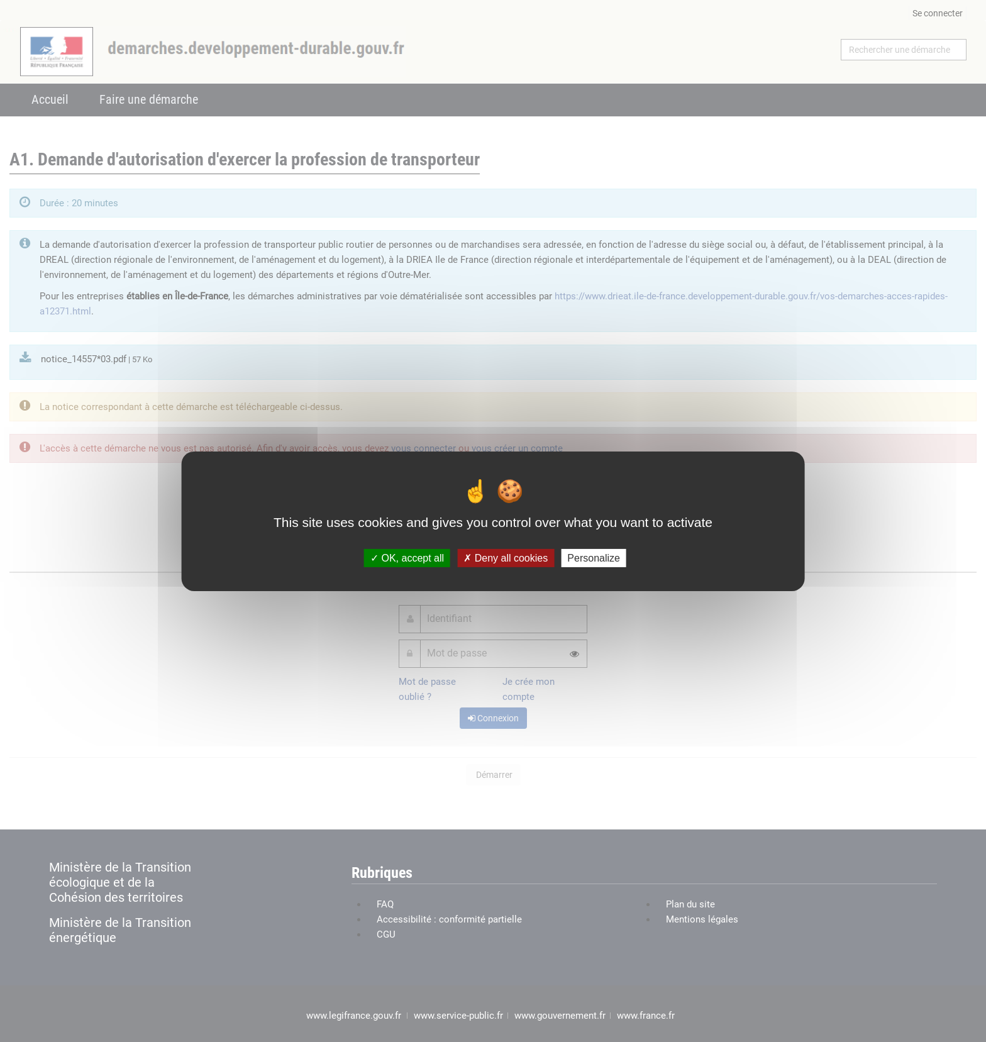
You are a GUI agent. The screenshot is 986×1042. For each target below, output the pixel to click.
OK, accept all (407, 557)
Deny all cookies (505, 557)
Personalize (593, 557)
